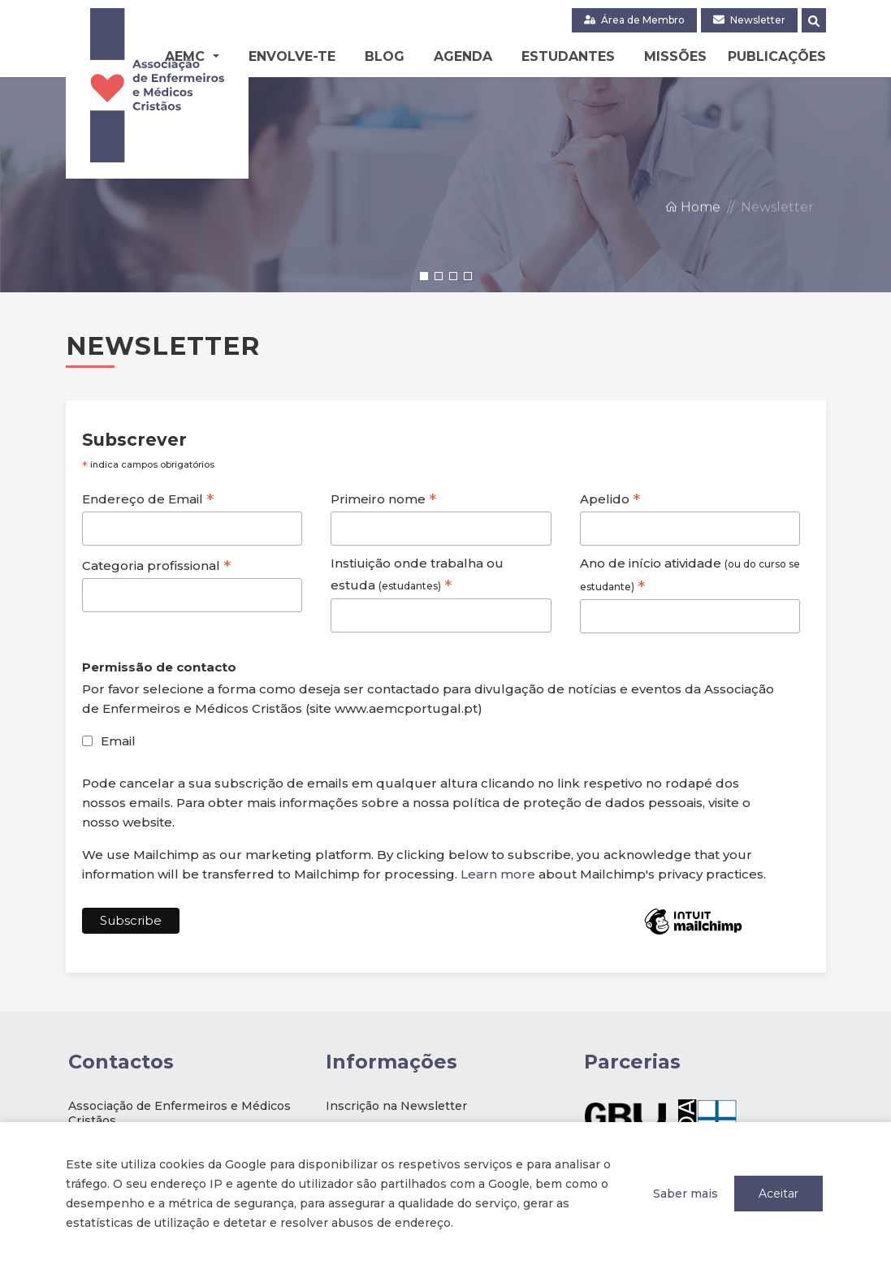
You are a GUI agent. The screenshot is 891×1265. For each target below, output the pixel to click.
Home (692, 253)
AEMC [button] (187, 56)
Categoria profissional (156, 566)
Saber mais (685, 1193)
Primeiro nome (383, 499)
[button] (424, 276)
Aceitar (778, 1193)
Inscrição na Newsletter (396, 1106)
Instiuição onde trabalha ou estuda (417, 575)
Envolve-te (292, 56)
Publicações (777, 56)
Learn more (498, 874)
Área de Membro (634, 20)
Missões (675, 56)
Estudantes (568, 56)
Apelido (610, 499)
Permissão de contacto (159, 667)
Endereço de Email (148, 499)
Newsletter (749, 20)
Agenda (463, 56)
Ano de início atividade (690, 576)
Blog (384, 56)
